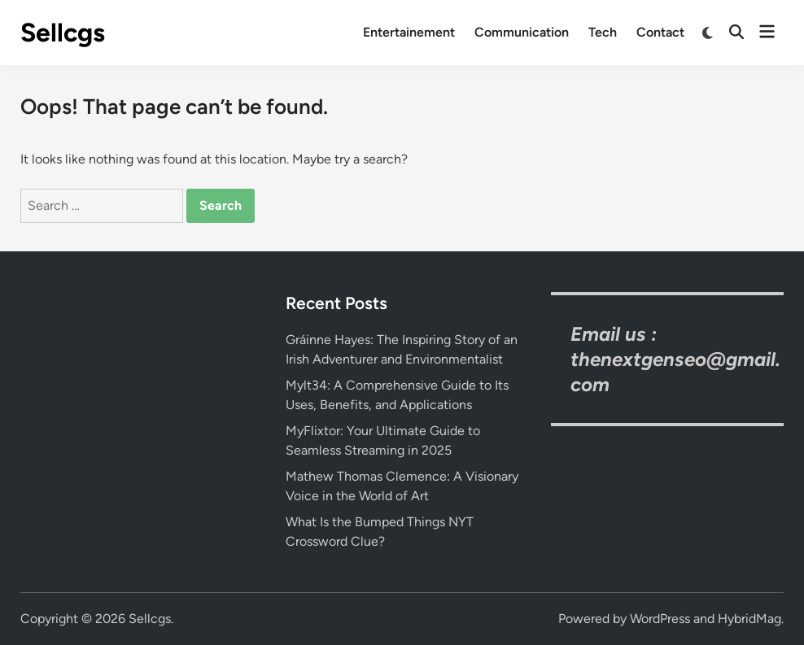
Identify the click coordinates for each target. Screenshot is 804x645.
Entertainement (409, 32)
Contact (660, 32)
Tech (602, 32)
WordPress (660, 618)
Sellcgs (62, 32)
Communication (521, 32)
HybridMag (749, 618)
